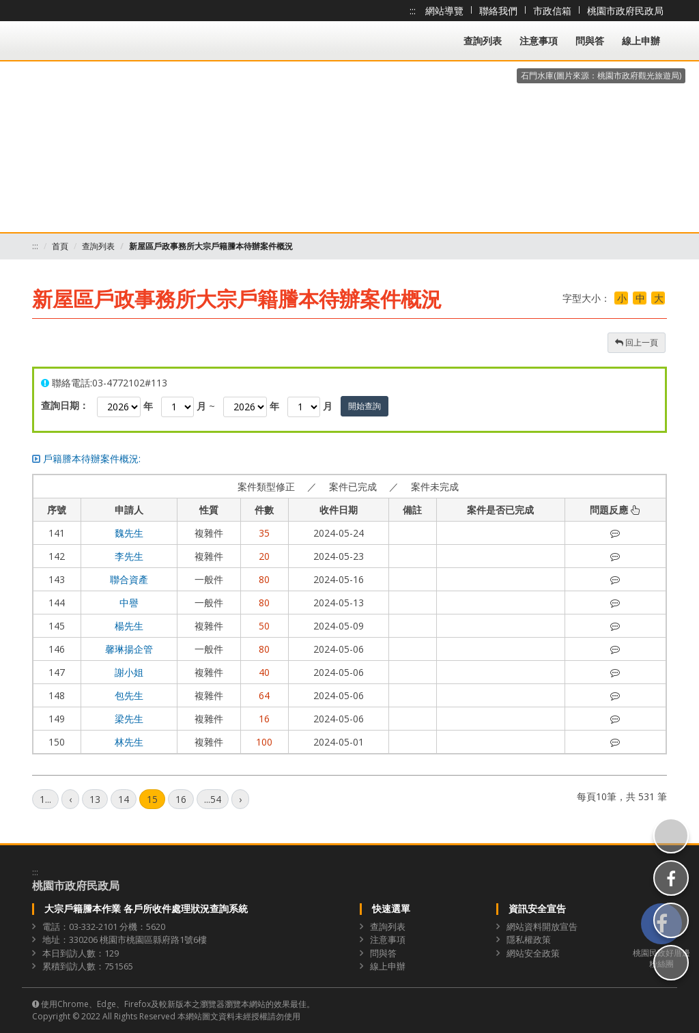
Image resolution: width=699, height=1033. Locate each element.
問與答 (589, 40)
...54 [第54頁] (212, 799)
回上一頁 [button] (636, 342)
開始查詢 (364, 406)
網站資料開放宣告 (542, 926)
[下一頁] (240, 799)
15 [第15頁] (152, 799)
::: (413, 10)
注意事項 (538, 40)
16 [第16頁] (180, 799)
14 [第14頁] (123, 799)
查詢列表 (482, 40)
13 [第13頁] (94, 799)
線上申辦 (641, 40)
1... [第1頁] (45, 799)
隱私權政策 (529, 939)
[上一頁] (70, 799)
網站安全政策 (533, 953)
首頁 (60, 246)
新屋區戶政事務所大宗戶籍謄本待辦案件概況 (211, 246)
